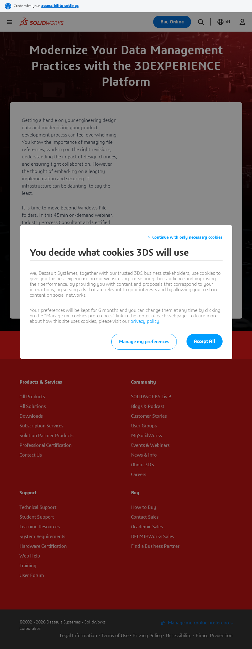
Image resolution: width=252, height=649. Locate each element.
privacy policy (144, 321)
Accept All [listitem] (204, 341)
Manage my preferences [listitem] (144, 341)
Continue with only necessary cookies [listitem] (187, 237)
